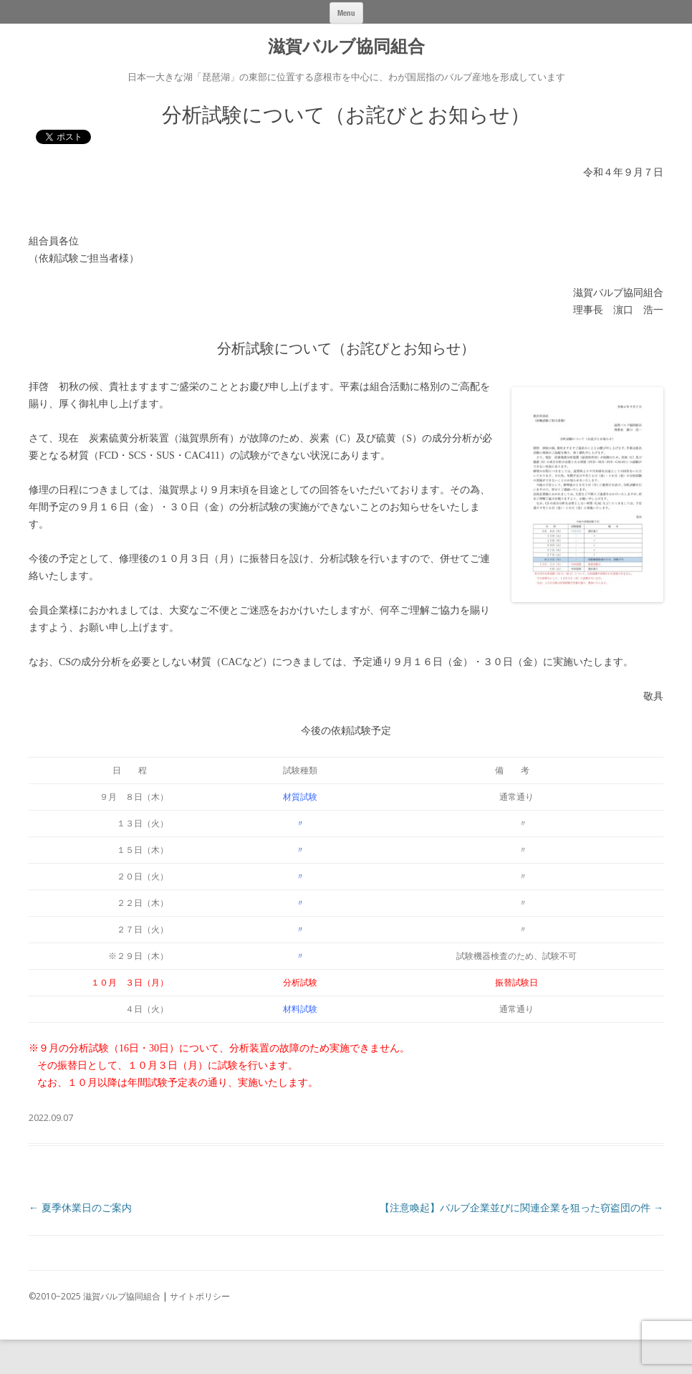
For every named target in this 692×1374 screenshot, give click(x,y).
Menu (346, 12)
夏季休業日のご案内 (80, 1207)
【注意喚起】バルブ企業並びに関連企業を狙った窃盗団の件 (521, 1207)
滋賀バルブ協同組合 (346, 46)
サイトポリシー (200, 1296)
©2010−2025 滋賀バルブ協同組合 (94, 1296)
